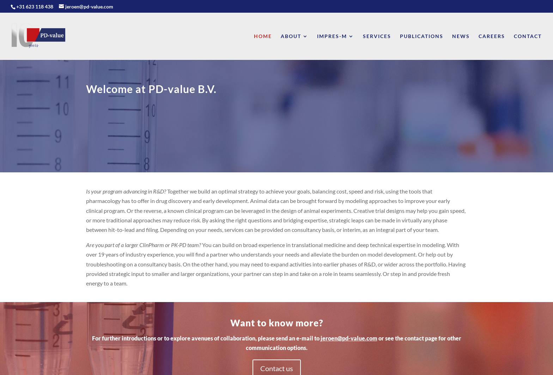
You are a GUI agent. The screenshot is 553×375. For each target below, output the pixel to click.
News (461, 36)
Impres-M (332, 36)
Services (377, 36)
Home (263, 36)
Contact (528, 36)
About (291, 36)
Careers (492, 36)
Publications (421, 36)
